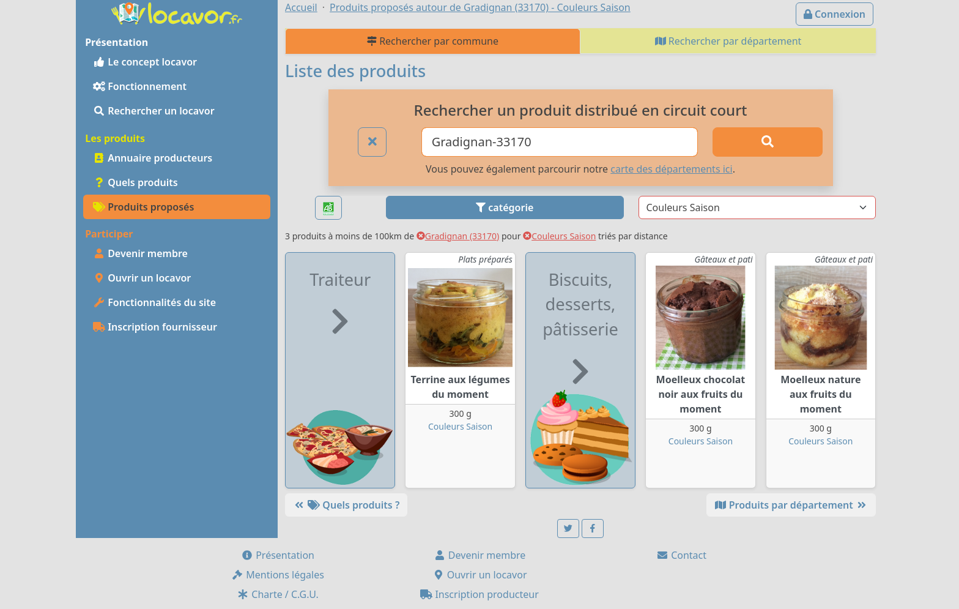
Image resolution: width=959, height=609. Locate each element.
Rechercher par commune (432, 41)
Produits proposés (143, 207)
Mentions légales (277, 574)
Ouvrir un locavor (142, 278)
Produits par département (791, 505)
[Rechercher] (768, 142)
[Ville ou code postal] (559, 142)
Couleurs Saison (559, 236)
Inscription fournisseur (155, 327)
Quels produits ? (346, 505)
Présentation (277, 555)
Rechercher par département (728, 41)
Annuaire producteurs (152, 158)
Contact (681, 555)
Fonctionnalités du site (154, 302)
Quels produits (135, 182)
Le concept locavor (145, 62)
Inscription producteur (479, 594)
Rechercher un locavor (154, 111)
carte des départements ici (671, 169)
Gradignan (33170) (458, 236)
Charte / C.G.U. (278, 594)
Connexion (834, 14)
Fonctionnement (140, 86)
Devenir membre (140, 253)
